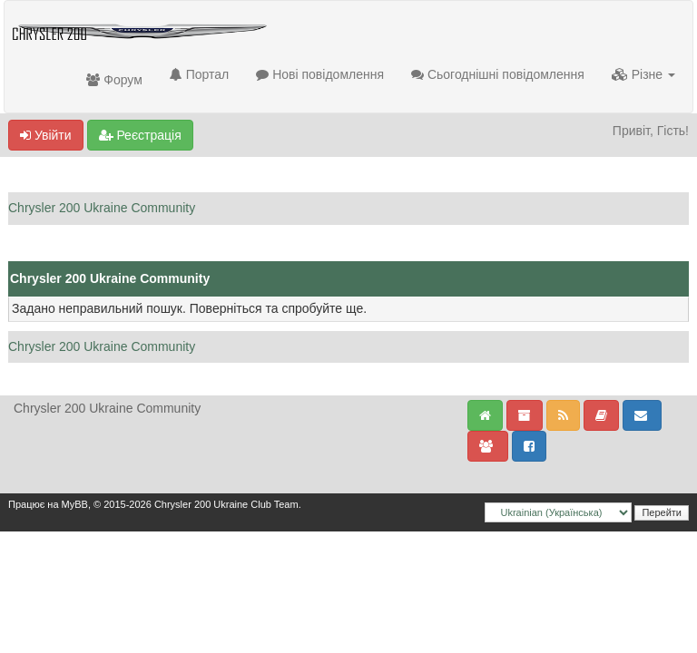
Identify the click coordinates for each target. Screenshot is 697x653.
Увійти (46, 135)
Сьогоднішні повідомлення (497, 74)
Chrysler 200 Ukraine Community (101, 207)
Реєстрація (140, 135)
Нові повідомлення (320, 74)
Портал (199, 74)
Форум (114, 80)
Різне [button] (643, 74)
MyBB (75, 504)
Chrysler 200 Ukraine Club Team (226, 504)
